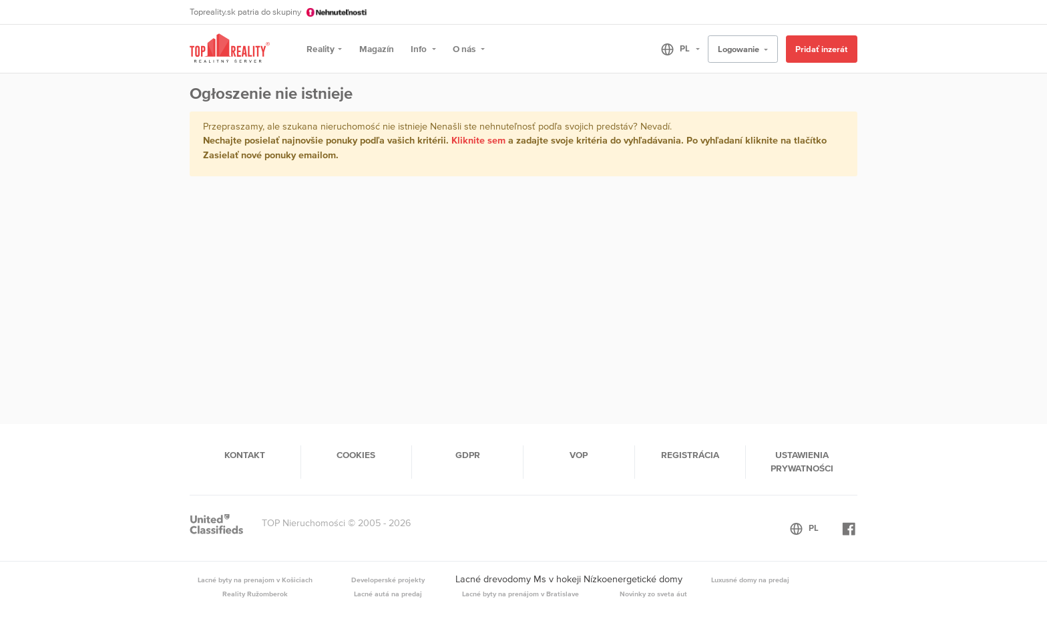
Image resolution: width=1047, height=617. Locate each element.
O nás (465, 48)
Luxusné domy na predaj (750, 580)
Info (420, 48)
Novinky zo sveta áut (653, 594)
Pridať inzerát (821, 49)
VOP (579, 454)
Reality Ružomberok (255, 594)
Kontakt (244, 454)
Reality (320, 48)
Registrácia (690, 454)
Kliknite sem (478, 140)
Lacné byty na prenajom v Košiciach (255, 580)
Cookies (356, 454)
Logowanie (739, 49)
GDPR (467, 454)
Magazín (376, 48)
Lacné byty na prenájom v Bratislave (520, 594)
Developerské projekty (388, 580)
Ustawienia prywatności (802, 461)
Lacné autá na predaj (388, 594)
